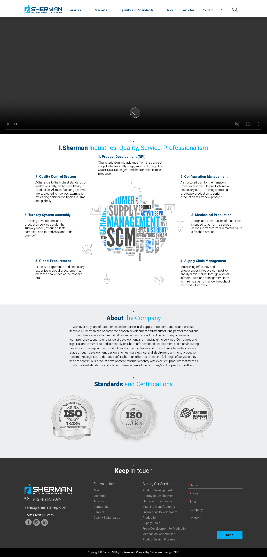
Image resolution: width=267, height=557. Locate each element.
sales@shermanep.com (46, 507)
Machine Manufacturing (159, 507)
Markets (99, 496)
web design (165, 552)
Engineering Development (160, 512)
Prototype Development (159, 496)
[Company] (215, 510)
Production (150, 517)
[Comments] (215, 520)
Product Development (157, 490)
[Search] (235, 9)
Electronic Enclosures (157, 501)
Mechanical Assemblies (159, 534)
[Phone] (215, 493)
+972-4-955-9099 (46, 499)
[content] (215, 520)
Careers (98, 512)
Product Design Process (159, 539)
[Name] (215, 485)
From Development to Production (165, 528)
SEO (176, 552)
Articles (98, 501)
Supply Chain (151, 523)
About (97, 490)
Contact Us (101, 507)
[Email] (215, 502)
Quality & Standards (106, 517)
